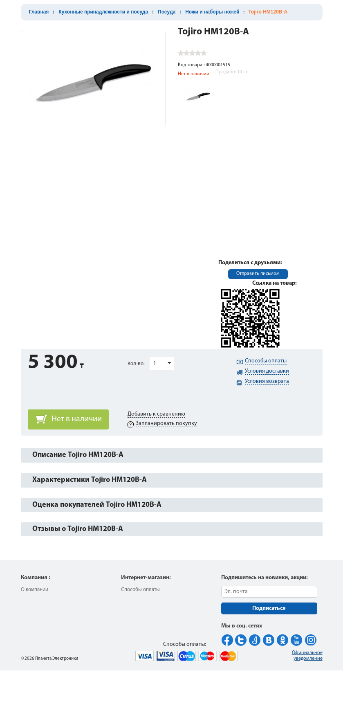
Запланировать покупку (166, 423)
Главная (39, 12)
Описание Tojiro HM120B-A (77, 455)
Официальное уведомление (307, 655)
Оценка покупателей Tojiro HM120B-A (96, 505)
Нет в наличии (77, 419)
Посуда (166, 12)
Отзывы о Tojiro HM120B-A (77, 529)
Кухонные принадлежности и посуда (103, 12)
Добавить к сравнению (156, 414)
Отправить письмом (258, 273)
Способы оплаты (140, 589)
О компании (34, 589)
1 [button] (154, 363)
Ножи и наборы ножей (212, 12)
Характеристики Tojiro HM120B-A (89, 480)
